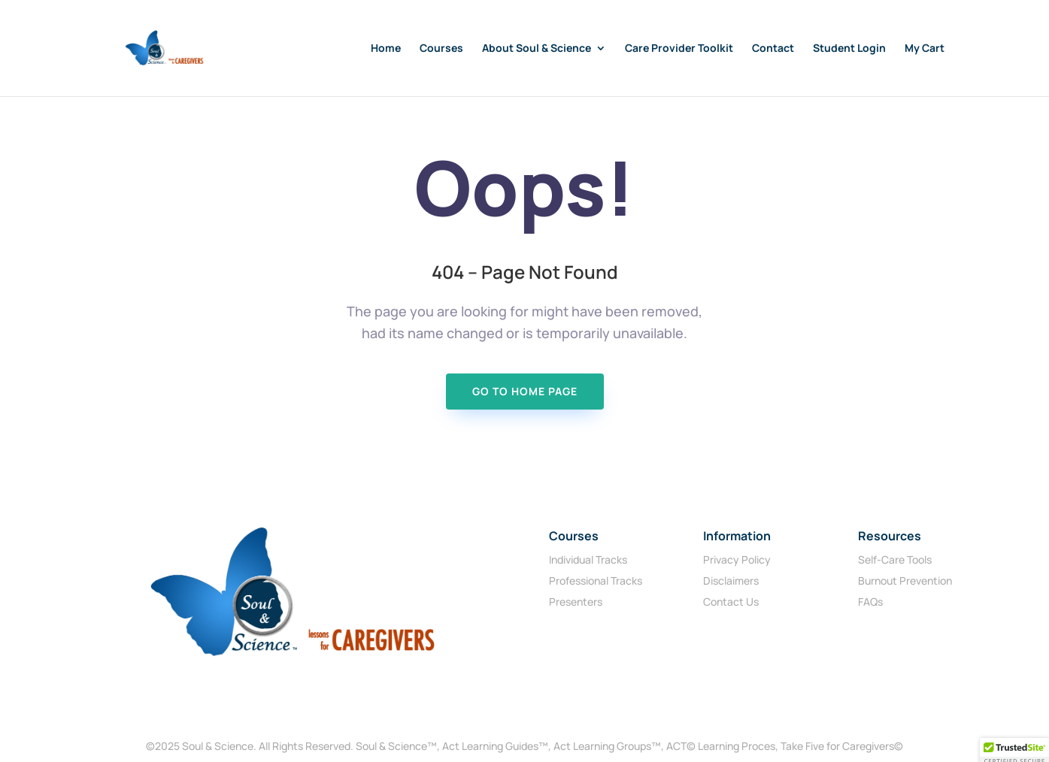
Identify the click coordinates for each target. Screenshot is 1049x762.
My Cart (924, 49)
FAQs (870, 601)
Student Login (849, 49)
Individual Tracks (588, 559)
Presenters (575, 601)
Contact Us (731, 601)
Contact (773, 49)
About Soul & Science (536, 49)
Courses (441, 49)
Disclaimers (731, 580)
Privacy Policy (737, 559)
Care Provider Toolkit (679, 49)
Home (386, 49)
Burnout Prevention (905, 580)
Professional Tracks (595, 580)
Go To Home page (525, 391)
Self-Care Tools (895, 559)
